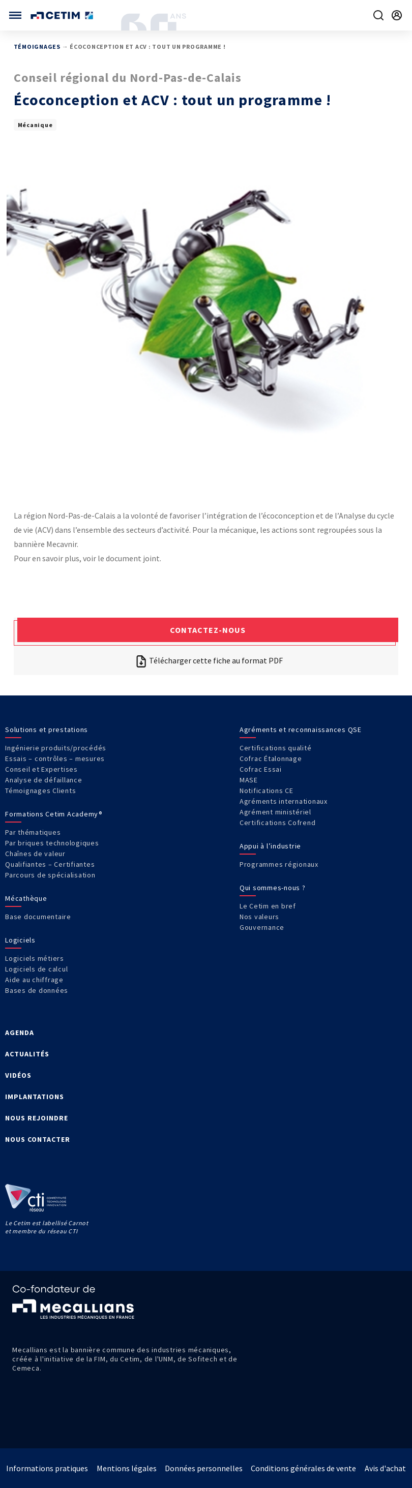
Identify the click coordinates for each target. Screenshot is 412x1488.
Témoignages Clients (40, 790)
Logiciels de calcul (36, 969)
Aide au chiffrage (34, 979)
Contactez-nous (208, 630)
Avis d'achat (385, 1468)
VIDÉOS (18, 1075)
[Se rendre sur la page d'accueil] (63, 15)
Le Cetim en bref (268, 905)
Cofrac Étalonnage (271, 758)
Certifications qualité (276, 747)
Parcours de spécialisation (50, 874)
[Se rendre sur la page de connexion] (397, 15)
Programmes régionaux (279, 864)
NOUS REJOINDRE (36, 1117)
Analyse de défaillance (43, 779)
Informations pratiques (47, 1468)
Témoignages (37, 46)
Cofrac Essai (261, 769)
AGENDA (19, 1032)
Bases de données (36, 990)
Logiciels (20, 940)
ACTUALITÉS (27, 1053)
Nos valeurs (259, 916)
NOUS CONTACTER (37, 1139)
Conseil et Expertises (41, 769)
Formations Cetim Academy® (54, 813)
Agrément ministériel (275, 811)
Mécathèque (26, 898)
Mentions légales (127, 1468)
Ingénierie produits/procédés (55, 747)
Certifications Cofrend (278, 822)
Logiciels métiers (34, 958)
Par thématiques (33, 832)
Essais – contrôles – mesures (55, 758)
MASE (249, 779)
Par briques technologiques (52, 842)
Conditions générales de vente (303, 1468)
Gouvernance (262, 927)
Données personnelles (204, 1468)
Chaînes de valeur (35, 853)
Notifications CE (266, 790)
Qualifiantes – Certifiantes (50, 864)
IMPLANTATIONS (34, 1096)
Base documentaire (38, 916)
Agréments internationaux (284, 801)
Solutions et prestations (46, 729)
